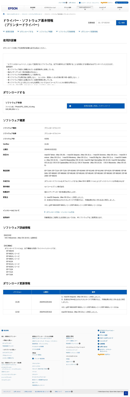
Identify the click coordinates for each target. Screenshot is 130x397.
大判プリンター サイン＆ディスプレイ (42, 338)
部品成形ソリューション (72, 343)
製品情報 (6, 330)
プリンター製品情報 (39, 358)
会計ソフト (35, 382)
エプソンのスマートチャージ (9, 364)
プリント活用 (103, 335)
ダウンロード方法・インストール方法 (60, 212)
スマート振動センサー (71, 340)
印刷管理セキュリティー (38, 385)
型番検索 (91, 23)
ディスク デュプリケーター (39, 377)
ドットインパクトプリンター (9, 374)
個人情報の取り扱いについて (43, 391)
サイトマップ (7, 391)
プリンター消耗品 (36, 354)
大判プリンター (5, 371)
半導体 (68, 359)
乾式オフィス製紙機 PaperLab (40, 379)
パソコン (34, 371)
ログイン (107, 2)
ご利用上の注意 (28, 391)
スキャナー (35, 374)
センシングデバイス (71, 364)
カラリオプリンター (8, 352)
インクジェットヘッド (71, 349)
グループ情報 (62, 2)
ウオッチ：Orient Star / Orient (39, 368)
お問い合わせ (72, 2)
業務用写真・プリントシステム (40, 343)
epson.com (68, 391)
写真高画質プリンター (8, 346)
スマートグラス (36, 366)
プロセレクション (7, 355)
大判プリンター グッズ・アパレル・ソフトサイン (44, 341)
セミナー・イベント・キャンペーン (90, 2)
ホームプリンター (7, 343)
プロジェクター (36, 363)
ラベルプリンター (6, 380)
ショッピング (103, 341)
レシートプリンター (7, 377)
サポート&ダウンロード (106, 338)
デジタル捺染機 (36, 349)
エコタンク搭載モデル (8, 358)
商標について (58, 391)
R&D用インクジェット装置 (73, 352)
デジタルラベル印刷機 (38, 346)
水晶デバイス (69, 361)
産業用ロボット (70, 338)
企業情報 (102, 344)
